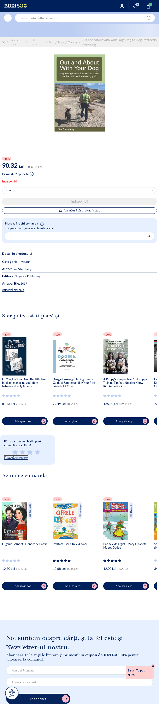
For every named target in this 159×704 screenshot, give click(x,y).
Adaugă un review (16, 457)
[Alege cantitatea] (79, 190)
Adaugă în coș (30, 421)
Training (72, 42)
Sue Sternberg (16, 269)
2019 (14, 283)
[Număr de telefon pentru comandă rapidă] (78, 236)
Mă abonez (49, 699)
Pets (51, 42)
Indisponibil (79, 201)
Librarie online (14, 42)
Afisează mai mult (13, 289)
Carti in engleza (33, 42)
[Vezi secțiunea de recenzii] (11, 396)
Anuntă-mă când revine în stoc (79, 210)
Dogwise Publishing (21, 276)
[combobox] (85, 18)
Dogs (61, 42)
